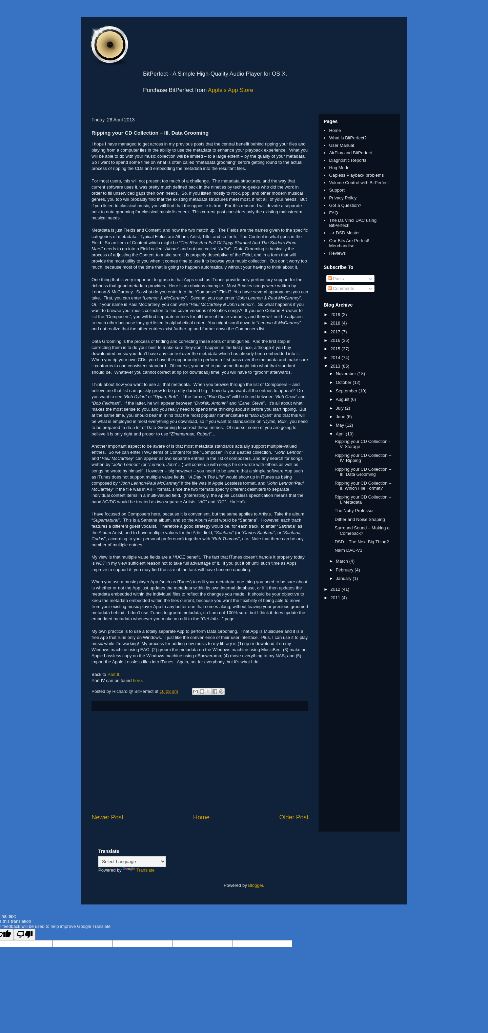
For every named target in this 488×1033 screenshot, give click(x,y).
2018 (336, 323)
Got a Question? (345, 205)
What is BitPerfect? (348, 137)
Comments (341, 288)
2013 (336, 366)
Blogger (255, 885)
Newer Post (107, 817)
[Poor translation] (25, 934)
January (344, 578)
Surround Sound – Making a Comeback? (361, 530)
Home (201, 817)
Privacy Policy (343, 197)
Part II (113, 674)
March (342, 561)
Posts (336, 278)
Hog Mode (339, 167)
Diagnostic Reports (347, 160)
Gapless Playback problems (356, 175)
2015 (336, 348)
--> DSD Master (344, 232)
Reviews (337, 253)
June (341, 416)
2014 (336, 357)
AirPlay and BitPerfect (350, 152)
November (347, 373)
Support (337, 190)
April (341, 433)
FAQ (333, 212)
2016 (336, 340)
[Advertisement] (200, 762)
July (340, 408)
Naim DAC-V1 (348, 550)
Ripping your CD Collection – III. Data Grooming (362, 472)
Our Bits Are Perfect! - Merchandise (350, 243)
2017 (336, 331)
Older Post (293, 817)
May (340, 425)
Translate (139, 870)
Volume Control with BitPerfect (359, 182)
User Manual (341, 145)
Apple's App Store (230, 90)
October (344, 382)
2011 (336, 597)
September (347, 390)
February (345, 569)
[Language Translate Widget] (132, 861)
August (343, 399)
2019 (336, 314)
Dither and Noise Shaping (359, 519)
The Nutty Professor (354, 510)
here (137, 680)
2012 (336, 589)
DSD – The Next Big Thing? (361, 541)
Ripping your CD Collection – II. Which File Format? (362, 486)
